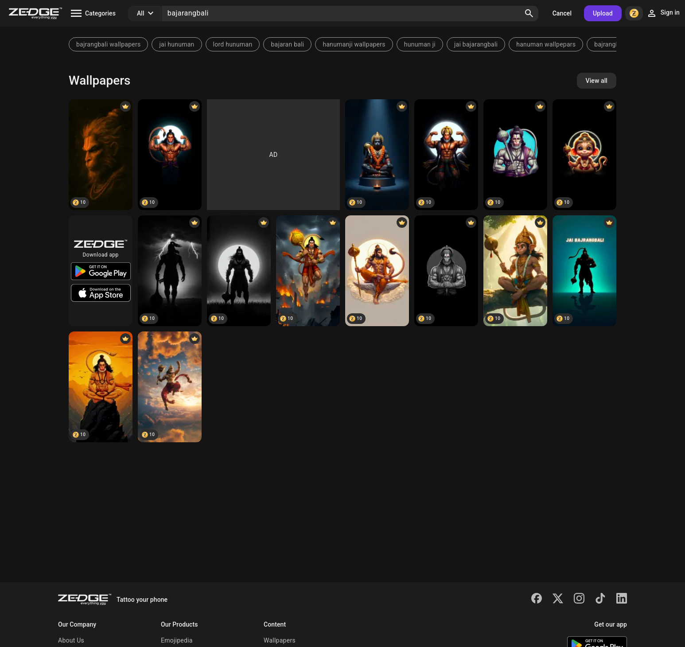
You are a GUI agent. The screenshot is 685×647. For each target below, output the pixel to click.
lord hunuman (233, 44)
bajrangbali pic (615, 44)
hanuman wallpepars (546, 44)
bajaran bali (287, 44)
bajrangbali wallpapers (108, 44)
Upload (603, 13)
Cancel (562, 13)
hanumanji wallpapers (354, 44)
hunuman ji (420, 44)
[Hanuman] (170, 154)
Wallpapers (280, 640)
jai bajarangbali (476, 44)
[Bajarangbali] (100, 154)
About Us (71, 640)
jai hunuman (176, 44)
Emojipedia (177, 640)
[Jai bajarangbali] (584, 270)
